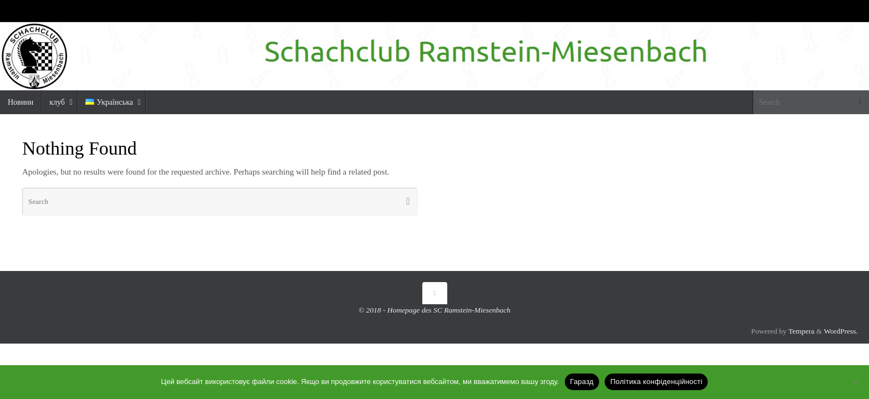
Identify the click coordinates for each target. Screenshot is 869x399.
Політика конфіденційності (656, 381)
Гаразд (582, 381)
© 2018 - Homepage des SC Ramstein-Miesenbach (434, 310)
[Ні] (855, 381)
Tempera (801, 331)
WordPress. (841, 331)
